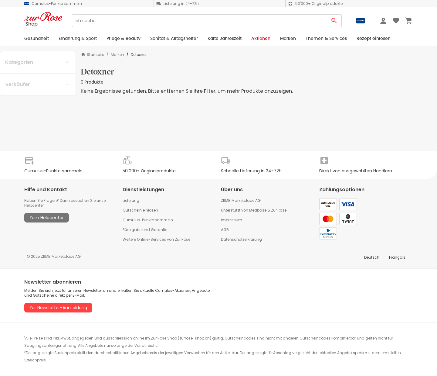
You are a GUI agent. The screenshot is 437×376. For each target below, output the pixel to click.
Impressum (231, 219)
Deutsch (371, 257)
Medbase (257, 210)
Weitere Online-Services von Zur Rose (156, 239)
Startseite (92, 54)
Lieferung (131, 200)
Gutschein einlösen (140, 210)
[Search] (199, 20)
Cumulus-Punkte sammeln (148, 219)
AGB (225, 229)
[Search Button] (334, 20)
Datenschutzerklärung (241, 239)
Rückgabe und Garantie (145, 229)
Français (397, 257)
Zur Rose (278, 210)
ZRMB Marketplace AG (241, 200)
